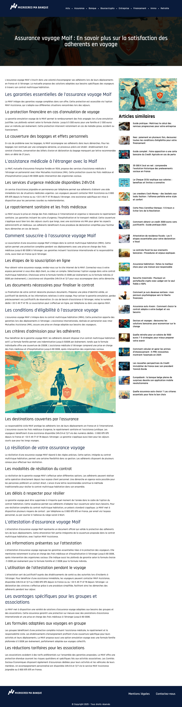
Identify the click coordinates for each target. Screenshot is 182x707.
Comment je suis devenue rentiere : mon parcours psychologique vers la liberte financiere (153, 295)
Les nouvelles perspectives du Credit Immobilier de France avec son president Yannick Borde (153, 366)
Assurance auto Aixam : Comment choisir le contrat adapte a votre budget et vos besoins (154, 309)
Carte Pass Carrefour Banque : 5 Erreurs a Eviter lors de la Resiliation (153, 209)
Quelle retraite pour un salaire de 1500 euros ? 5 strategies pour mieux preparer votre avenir (153, 337)
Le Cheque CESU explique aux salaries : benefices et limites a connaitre (152, 181)
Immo (153, 8)
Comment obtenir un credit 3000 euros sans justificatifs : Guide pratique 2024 (155, 223)
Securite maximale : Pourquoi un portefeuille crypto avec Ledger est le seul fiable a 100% (154, 280)
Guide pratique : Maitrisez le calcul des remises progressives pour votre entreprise (154, 125)
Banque (92, 8)
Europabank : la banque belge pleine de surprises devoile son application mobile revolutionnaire (153, 380)
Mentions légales (139, 694)
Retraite (165, 8)
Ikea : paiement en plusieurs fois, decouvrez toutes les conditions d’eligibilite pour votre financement (155, 140)
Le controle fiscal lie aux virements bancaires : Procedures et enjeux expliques (154, 252)
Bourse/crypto (107, 8)
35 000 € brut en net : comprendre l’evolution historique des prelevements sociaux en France (153, 168)
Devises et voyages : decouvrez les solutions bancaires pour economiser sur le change (154, 323)
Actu (68, 8)
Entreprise (124, 8)
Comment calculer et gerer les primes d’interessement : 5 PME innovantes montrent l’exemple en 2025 (152, 351)
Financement (139, 8)
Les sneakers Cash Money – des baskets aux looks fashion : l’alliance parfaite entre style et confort (155, 196)
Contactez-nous (165, 694)
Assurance (79, 8)
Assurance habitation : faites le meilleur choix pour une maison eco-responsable (153, 265)
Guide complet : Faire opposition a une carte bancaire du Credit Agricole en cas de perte (155, 153)
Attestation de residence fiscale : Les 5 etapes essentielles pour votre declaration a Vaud (154, 238)
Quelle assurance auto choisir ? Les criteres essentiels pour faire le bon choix (154, 393)
